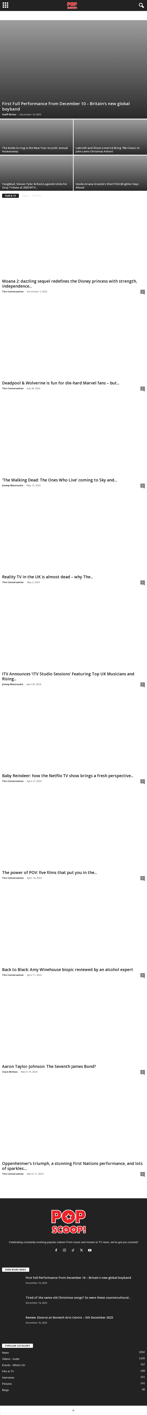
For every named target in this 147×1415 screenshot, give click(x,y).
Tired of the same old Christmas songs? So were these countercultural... (78, 1298)
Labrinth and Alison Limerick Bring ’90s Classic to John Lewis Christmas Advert (108, 149)
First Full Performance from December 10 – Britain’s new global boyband (66, 106)
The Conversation (13, 291)
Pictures (7, 1383)
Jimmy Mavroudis (12, 485)
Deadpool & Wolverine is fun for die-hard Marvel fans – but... (60, 383)
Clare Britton (10, 1071)
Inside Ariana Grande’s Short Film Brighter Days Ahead (107, 185)
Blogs (5, 1390)
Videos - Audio (10, 1358)
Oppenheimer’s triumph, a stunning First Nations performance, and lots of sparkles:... (72, 1166)
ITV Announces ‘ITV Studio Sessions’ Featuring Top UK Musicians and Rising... (68, 676)
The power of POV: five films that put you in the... (49, 872)
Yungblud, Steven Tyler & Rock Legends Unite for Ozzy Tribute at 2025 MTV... (34, 185)
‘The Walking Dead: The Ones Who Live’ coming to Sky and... (59, 480)
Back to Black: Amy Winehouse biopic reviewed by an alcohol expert (67, 969)
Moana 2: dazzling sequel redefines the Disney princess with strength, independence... (69, 283)
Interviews (8, 1377)
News (5, 1352)
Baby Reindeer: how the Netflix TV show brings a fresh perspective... (67, 775)
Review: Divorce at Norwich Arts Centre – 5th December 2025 (69, 1317)
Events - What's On (13, 1365)
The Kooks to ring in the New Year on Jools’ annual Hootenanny (35, 149)
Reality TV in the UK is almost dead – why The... (47, 577)
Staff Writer (9, 114)
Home (25, 195)
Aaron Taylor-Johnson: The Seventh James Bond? (49, 1066)
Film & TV (8, 1371)
